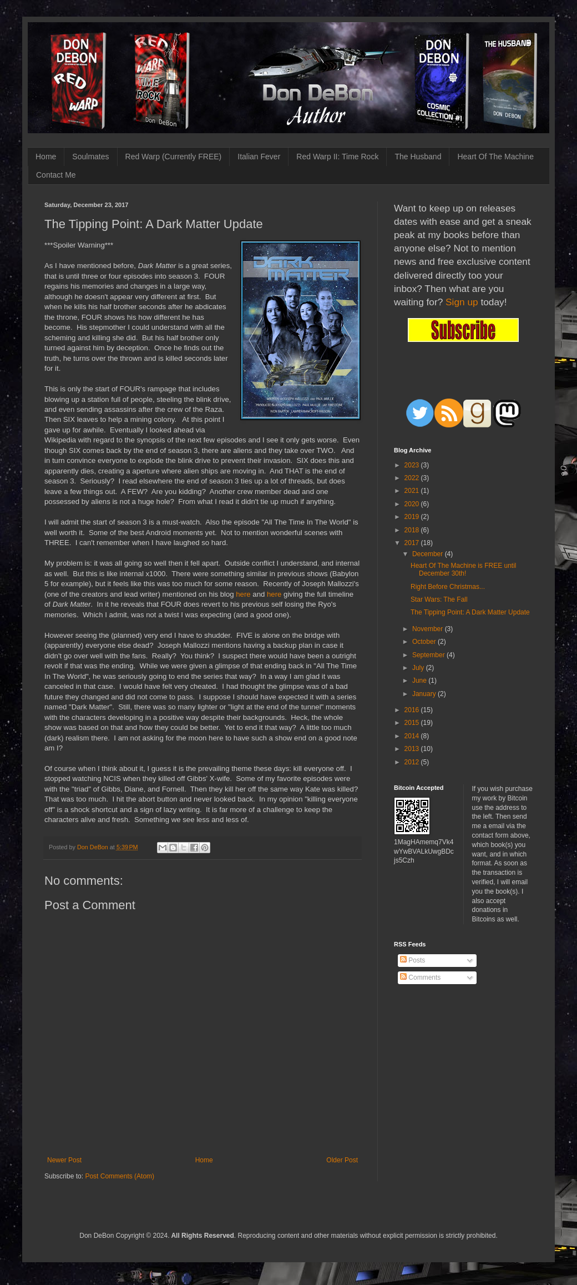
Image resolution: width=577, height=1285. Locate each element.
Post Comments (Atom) (119, 1176)
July (419, 668)
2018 (412, 530)
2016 (412, 710)
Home (46, 156)
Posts (412, 960)
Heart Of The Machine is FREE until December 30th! (464, 569)
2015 (412, 723)
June (420, 680)
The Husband (417, 156)
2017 (412, 543)
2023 (412, 465)
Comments (420, 977)
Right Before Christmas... (448, 587)
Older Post (342, 1160)
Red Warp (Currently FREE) (173, 156)
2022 (412, 478)
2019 (412, 517)
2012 (412, 762)
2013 (412, 749)
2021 (412, 491)
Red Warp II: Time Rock (337, 156)
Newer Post (64, 1160)
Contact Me (56, 174)
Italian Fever (258, 156)
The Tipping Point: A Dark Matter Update (470, 612)
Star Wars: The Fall (439, 599)
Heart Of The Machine (495, 156)
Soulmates (90, 156)
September (429, 655)
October (425, 642)
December (428, 554)
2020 (412, 504)
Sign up (462, 302)
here (244, 594)
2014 (412, 736)
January (425, 694)
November (428, 629)
